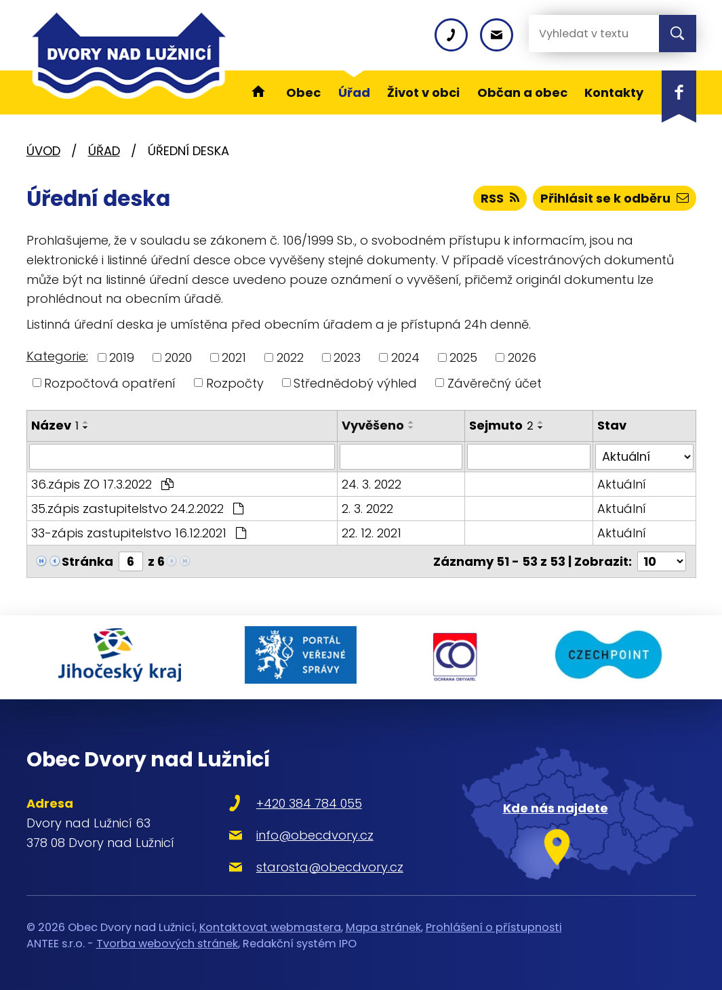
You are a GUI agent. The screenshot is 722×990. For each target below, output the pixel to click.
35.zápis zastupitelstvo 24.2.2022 (137, 508)
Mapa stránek (383, 926)
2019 (121, 357)
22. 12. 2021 (371, 532)
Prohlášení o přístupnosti (494, 926)
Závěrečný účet (494, 382)
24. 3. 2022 (371, 484)
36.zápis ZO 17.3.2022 (102, 484)
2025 (463, 357)
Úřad (104, 150)
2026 (522, 357)
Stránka (87, 561)
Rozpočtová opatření (110, 382)
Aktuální (621, 484)
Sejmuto (501, 425)
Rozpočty (235, 382)
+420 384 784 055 (309, 803)
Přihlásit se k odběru (614, 198)
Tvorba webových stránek (167, 943)
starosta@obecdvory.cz (329, 866)
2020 (178, 357)
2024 (405, 357)
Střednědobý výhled (355, 382)
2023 (347, 357)
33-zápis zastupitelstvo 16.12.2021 (138, 532)
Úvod (43, 150)
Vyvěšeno (373, 425)
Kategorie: (57, 356)
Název (55, 425)
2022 (290, 357)
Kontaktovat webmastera (270, 926)
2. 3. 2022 (367, 508)
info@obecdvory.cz (315, 835)
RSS (500, 198)
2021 (234, 357)
